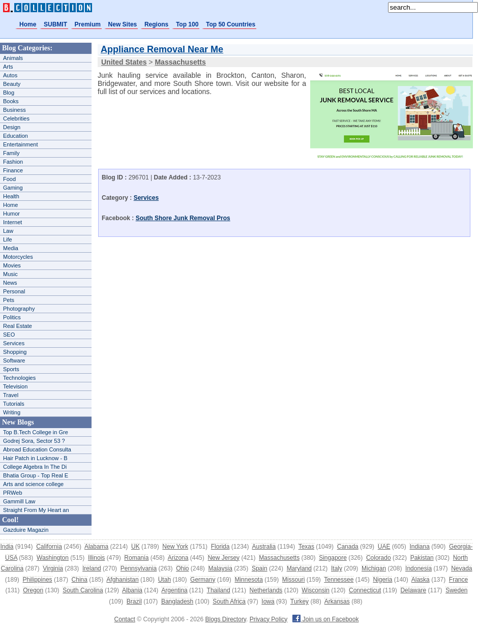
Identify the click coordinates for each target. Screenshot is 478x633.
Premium (88, 24)
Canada (347, 546)
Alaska (420, 579)
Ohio (182, 568)
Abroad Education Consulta (37, 449)
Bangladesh (177, 601)
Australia (264, 546)
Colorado (378, 557)
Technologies (19, 378)
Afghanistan (122, 579)
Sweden (456, 590)
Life (7, 239)
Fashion (13, 162)
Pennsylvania (139, 568)
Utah (164, 579)
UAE (384, 546)
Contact (124, 619)
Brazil (134, 601)
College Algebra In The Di (35, 467)
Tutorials (13, 404)
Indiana (419, 546)
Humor (11, 213)
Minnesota (248, 579)
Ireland (91, 568)
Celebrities (16, 118)
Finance (13, 170)
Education (15, 136)
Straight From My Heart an (36, 510)
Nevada (461, 568)
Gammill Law (19, 501)
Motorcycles (18, 257)
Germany (202, 579)
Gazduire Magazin (25, 530)
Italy (336, 568)
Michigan (374, 568)
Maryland (299, 568)
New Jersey (223, 557)
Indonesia (418, 568)
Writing (11, 412)
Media (10, 248)
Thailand (218, 590)
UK (135, 546)
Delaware (413, 590)
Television (15, 386)
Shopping (15, 352)
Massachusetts (279, 557)
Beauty (11, 84)
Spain (259, 568)
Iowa (267, 601)
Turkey (299, 601)
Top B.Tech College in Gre (35, 432)
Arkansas (337, 601)
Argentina (174, 590)
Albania (132, 590)
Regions (156, 24)
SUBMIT (55, 24)
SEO (9, 334)
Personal (14, 291)
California (49, 546)
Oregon (33, 590)
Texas (306, 546)
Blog (8, 92)
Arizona (178, 557)
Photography (19, 309)
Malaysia (220, 568)
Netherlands (266, 590)
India (6, 546)
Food (9, 179)
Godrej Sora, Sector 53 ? (34, 441)
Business (14, 110)
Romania (136, 557)
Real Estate (17, 326)
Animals (13, 58)
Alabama (96, 546)
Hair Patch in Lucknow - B (35, 458)
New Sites (122, 24)
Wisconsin (316, 590)
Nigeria (382, 579)
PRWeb (12, 493)
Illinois (96, 557)
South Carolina (83, 590)
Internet (12, 222)
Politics (12, 317)
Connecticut (365, 590)
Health (11, 196)
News (10, 283)
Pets (8, 300)
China (79, 579)
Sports (11, 369)
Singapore (333, 557)
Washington (53, 557)
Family (11, 153)
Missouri (293, 579)
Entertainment (20, 144)
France (458, 579)
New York (175, 546)
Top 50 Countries (230, 24)
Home (27, 24)
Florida (220, 546)
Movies (12, 265)
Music (10, 274)
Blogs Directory (225, 619)
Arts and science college (33, 484)
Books (11, 101)
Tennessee (338, 579)
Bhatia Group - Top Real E (35, 475)
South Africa (229, 601)
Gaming (13, 188)
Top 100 (187, 24)
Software (14, 360)
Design (11, 127)
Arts (8, 67)
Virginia (53, 568)
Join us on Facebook (325, 619)
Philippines (37, 579)
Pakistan (422, 557)
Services (13, 343)
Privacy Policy (269, 619)
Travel (10, 395)
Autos (10, 75)
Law (8, 231)
